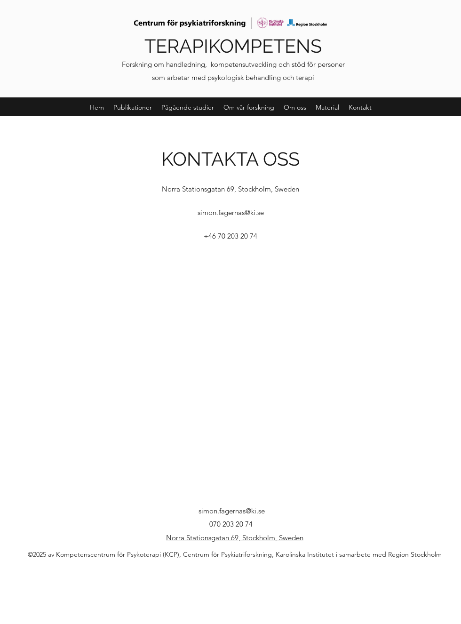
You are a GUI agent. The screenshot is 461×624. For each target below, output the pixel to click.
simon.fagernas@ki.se (231, 212)
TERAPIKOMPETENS (233, 46)
